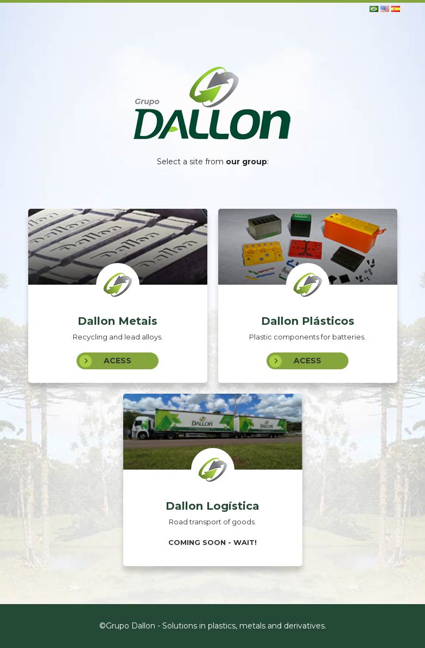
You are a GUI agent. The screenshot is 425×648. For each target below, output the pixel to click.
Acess (105, 361)
